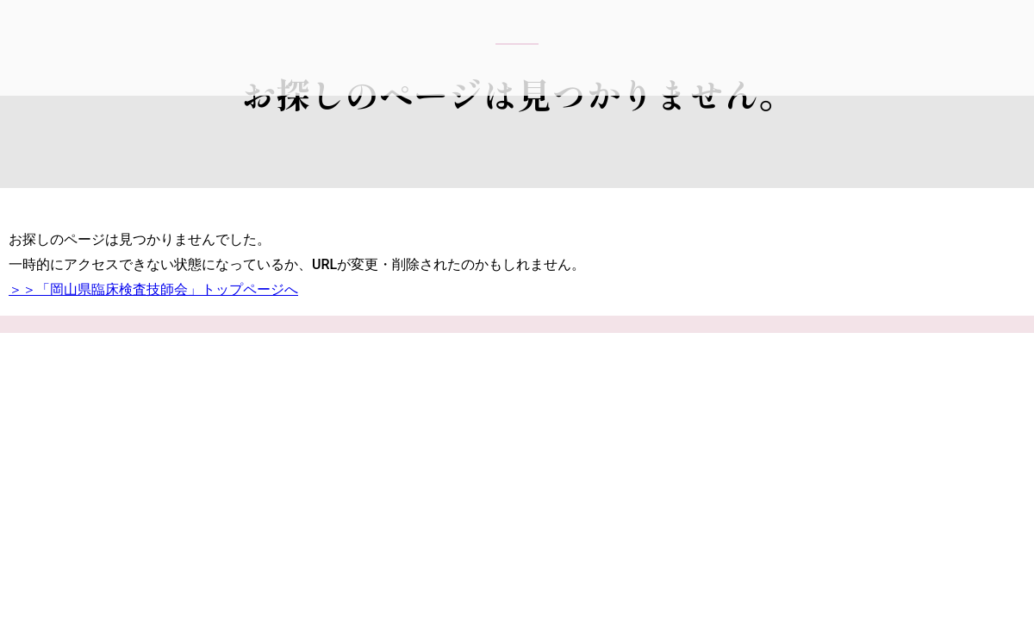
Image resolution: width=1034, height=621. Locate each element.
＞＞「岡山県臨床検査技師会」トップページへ (153, 289)
